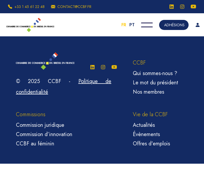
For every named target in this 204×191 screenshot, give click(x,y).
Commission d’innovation (44, 134)
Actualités (144, 125)
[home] (30, 25)
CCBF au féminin (35, 143)
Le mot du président (155, 82)
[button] (147, 25)
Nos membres (148, 92)
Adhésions (174, 25)
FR (123, 25)
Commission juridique (40, 125)
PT (132, 25)
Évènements (146, 134)
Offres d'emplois (151, 143)
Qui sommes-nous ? (155, 73)
